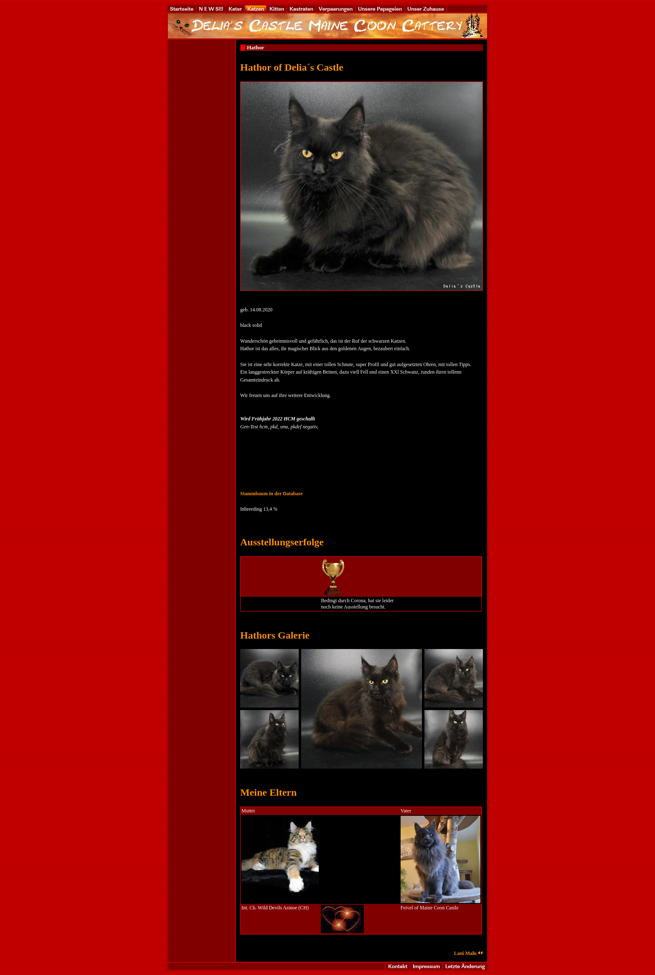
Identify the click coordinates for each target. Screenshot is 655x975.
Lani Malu (468, 953)
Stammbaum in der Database (271, 493)
